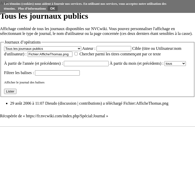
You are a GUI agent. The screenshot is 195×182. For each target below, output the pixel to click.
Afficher (9, 82)
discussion (68, 103)
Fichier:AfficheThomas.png (145, 103)
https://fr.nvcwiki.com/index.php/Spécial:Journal (65, 116)
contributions (90, 103)
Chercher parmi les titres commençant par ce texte (120, 54)
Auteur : (88, 48)
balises (26, 73)
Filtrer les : (19, 73)
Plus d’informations (32, 8)
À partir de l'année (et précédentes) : (33, 63)
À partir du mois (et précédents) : (136, 63)
